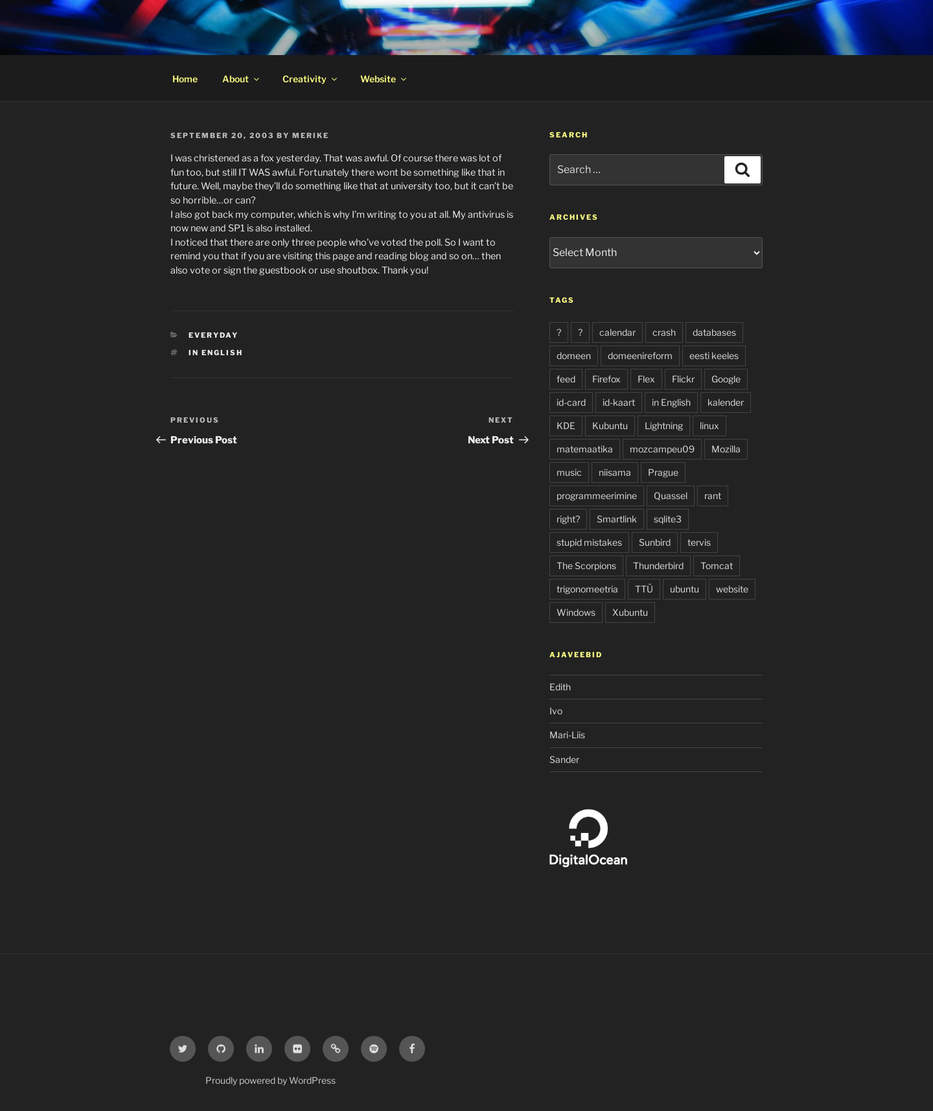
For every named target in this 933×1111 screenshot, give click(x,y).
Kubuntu (610, 425)
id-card (571, 402)
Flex (646, 378)
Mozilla (726, 448)
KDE (566, 425)
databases (714, 332)
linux (709, 425)
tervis (699, 542)
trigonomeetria (587, 588)
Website (384, 78)
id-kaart (619, 402)
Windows (576, 612)
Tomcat (716, 565)
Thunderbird (658, 565)
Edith (560, 686)
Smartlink (617, 518)
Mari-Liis (567, 734)
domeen (574, 355)
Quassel (670, 495)
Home (185, 78)
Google (726, 378)
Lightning (664, 425)
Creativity (310, 78)
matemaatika (585, 448)
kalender (726, 402)
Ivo (555, 710)
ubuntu (684, 588)
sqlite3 (668, 518)
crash (664, 332)
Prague (663, 472)
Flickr (683, 378)
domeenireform (640, 355)
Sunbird (655, 542)
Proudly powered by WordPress (270, 1080)
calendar (617, 332)
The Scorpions (586, 565)
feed (566, 378)
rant (712, 495)
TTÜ (644, 588)
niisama (615, 472)
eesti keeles (714, 355)
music (569, 472)
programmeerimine (597, 495)
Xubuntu (630, 612)
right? (568, 518)
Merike (310, 135)
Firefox (606, 378)
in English (216, 352)
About (241, 78)
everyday (213, 335)
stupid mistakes (589, 542)
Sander (564, 759)
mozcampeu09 (662, 448)
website (732, 588)
